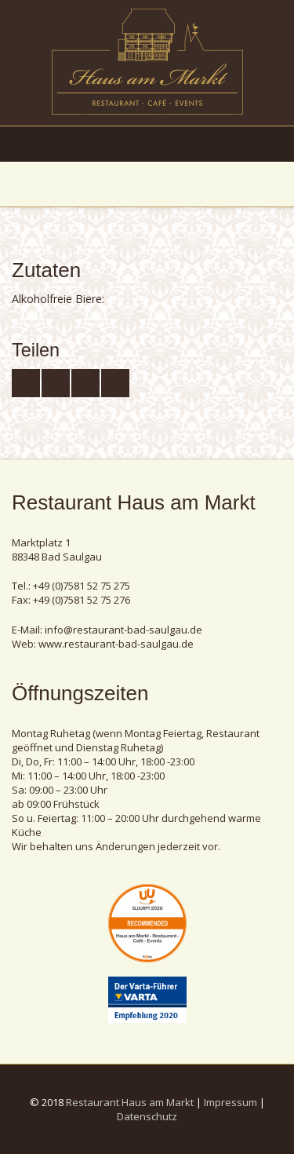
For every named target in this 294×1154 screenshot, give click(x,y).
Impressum (230, 1102)
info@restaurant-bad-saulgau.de (123, 630)
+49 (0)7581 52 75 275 (81, 586)
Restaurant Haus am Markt (130, 1102)
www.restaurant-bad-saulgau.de (116, 644)
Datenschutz (147, 1116)
